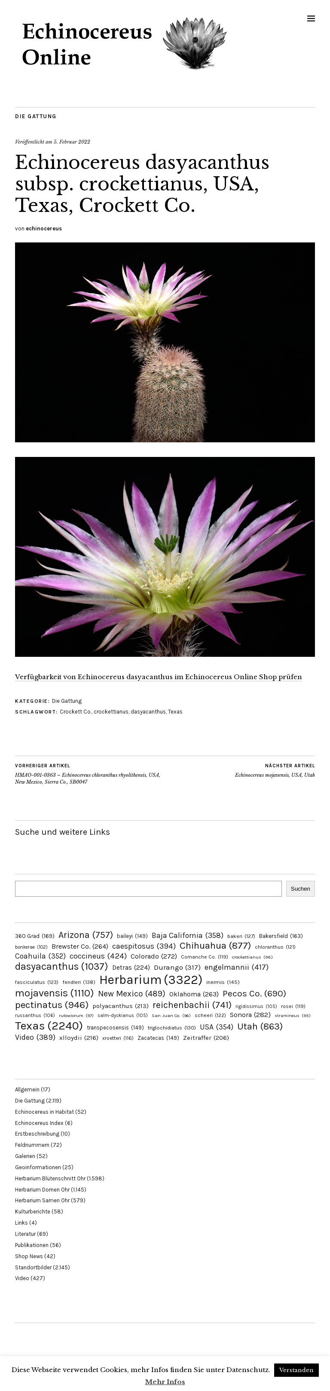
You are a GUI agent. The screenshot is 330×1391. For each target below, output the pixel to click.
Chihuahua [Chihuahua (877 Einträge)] (215, 945)
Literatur (25, 1234)
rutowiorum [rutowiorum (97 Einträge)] (76, 1015)
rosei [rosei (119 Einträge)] (293, 1006)
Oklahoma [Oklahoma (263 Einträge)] (194, 994)
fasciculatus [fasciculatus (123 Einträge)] (36, 982)
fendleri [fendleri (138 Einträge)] (78, 982)
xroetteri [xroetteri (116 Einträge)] (118, 1038)
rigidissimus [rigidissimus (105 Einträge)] (256, 1006)
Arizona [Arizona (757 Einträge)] (85, 934)
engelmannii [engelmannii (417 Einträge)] (237, 967)
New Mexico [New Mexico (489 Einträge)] (131, 994)
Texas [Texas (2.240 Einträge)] (49, 1026)
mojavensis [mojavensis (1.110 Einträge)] (54, 993)
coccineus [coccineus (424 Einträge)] (98, 956)
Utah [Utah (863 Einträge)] (260, 1026)
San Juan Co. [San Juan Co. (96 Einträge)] (171, 1015)
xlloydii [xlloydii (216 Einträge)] (78, 1038)
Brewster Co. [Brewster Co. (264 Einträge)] (80, 946)
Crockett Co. (76, 711)
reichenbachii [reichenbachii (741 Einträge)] (192, 1004)
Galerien (25, 1156)
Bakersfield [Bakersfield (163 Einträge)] (281, 936)
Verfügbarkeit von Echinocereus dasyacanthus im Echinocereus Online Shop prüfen (158, 677)
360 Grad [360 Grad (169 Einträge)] (35, 935)
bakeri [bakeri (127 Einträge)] (241, 936)
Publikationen (32, 1245)
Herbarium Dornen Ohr (42, 1189)
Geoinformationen (38, 1167)
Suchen (300, 888)
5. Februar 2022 (72, 142)
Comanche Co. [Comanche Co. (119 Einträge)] (204, 957)
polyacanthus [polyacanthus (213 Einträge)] (120, 1006)
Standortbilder (33, 1267)
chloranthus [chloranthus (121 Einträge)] (275, 947)
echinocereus (44, 228)
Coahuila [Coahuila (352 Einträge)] (40, 956)
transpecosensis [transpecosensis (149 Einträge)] (115, 1027)
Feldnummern (32, 1145)
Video (22, 1278)
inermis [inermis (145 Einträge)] (223, 982)
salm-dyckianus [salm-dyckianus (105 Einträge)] (123, 1015)
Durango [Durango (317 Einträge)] (177, 967)
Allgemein (27, 1089)
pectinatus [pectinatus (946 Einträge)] (52, 1005)
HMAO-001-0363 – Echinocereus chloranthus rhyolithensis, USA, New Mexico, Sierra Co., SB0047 (90, 774)
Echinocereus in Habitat (44, 1112)
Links (21, 1222)
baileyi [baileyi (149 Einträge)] (132, 936)
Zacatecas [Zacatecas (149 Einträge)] (158, 1038)
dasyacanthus (148, 711)
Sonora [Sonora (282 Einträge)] (250, 1015)
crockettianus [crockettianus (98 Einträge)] (252, 957)
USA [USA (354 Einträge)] (216, 1027)
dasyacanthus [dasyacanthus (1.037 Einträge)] (61, 966)
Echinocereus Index (39, 1123)
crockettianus (111, 711)
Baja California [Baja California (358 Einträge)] (187, 935)
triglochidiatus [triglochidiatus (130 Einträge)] (172, 1028)
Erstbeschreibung (37, 1134)
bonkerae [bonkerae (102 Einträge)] (31, 947)
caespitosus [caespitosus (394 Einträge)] (144, 946)
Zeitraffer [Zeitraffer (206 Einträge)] (206, 1038)
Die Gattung (36, 116)
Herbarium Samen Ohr (42, 1200)
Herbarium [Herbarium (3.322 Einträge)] (150, 979)
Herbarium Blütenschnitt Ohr (50, 1178)
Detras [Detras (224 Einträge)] (131, 967)
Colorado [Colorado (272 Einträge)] (154, 956)
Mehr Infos (165, 1382)
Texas (175, 711)
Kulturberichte (32, 1211)
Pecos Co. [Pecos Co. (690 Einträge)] (254, 993)
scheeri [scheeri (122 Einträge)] (210, 1015)
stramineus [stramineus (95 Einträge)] (293, 1015)
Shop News (29, 1256)
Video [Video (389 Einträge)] (35, 1037)
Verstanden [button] (296, 1370)
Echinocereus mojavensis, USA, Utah (275, 770)
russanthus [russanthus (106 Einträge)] (35, 1015)
